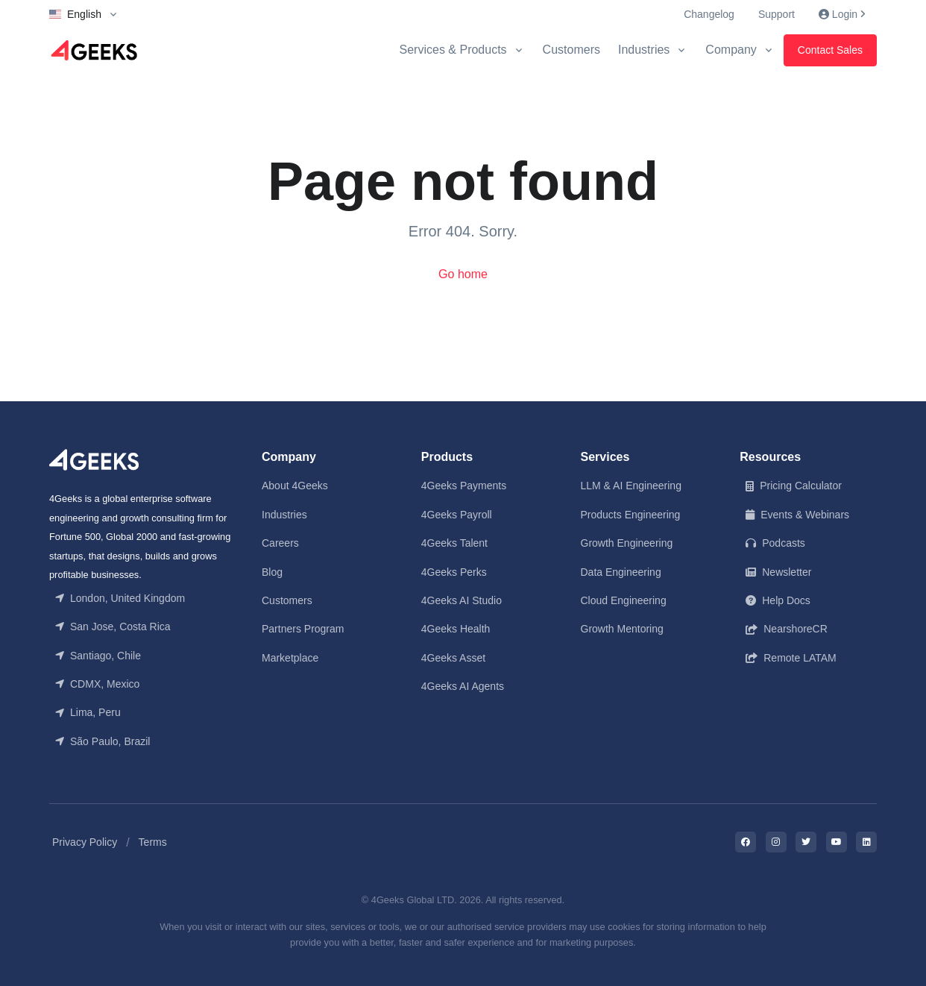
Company (730, 49)
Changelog (709, 14)
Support (776, 14)
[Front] (94, 459)
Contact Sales (830, 50)
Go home (463, 274)
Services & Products (453, 49)
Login (842, 14)
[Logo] (94, 50)
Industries (644, 49)
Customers (571, 49)
